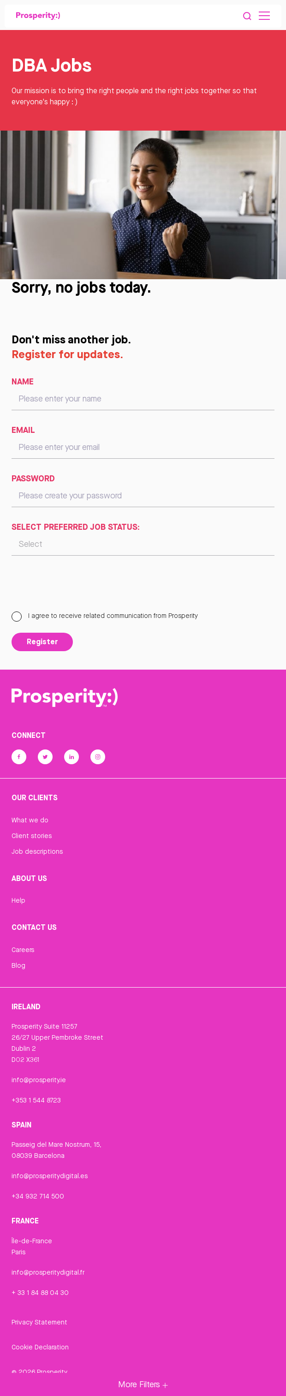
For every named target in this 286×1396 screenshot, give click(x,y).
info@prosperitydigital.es (50, 1176)
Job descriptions (37, 851)
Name (23, 381)
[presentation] (82, 587)
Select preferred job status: (76, 526)
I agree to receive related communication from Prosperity (105, 615)
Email (23, 429)
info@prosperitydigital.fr (48, 1272)
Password (33, 478)
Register (42, 641)
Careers (23, 950)
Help (18, 900)
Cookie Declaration (40, 1347)
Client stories (32, 836)
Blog (18, 965)
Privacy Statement (39, 1322)
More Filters (143, 1384)
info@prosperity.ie (39, 1080)
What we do (30, 820)
